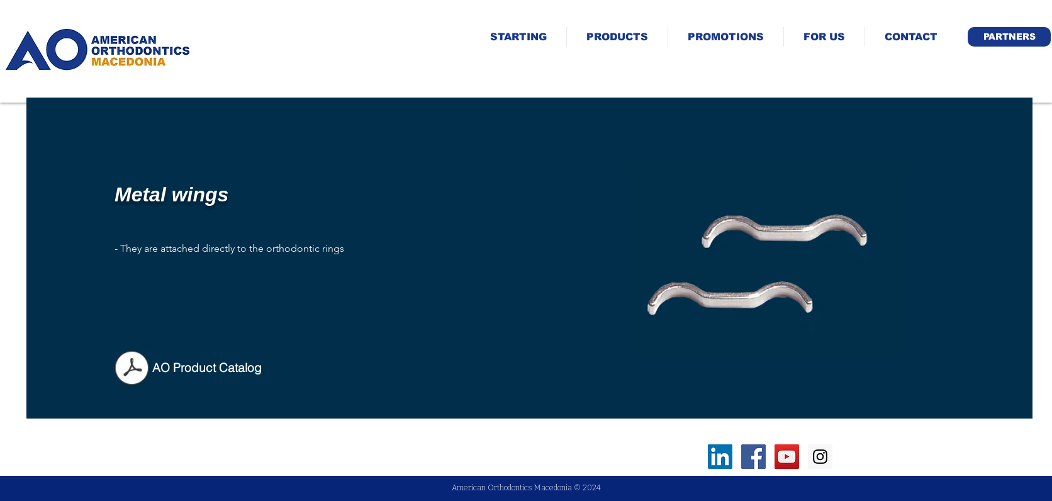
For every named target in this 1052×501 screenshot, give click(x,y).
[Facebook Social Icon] (753, 456)
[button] (1009, 37)
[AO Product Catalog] (207, 367)
